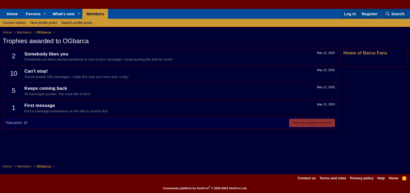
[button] (45, 14)
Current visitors (14, 23)
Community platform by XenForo (205, 188)
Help (381, 178)
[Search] (394, 14)
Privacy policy (361, 178)
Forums (33, 14)
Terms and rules (333, 178)
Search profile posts (76, 23)
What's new (64, 14)
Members (95, 14)
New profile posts (43, 23)
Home (12, 14)
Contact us (307, 178)
